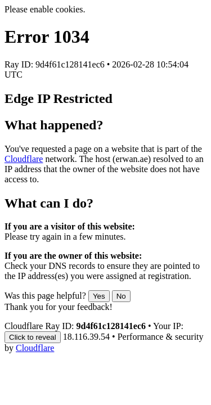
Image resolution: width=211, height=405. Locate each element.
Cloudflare (24, 159)
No (121, 296)
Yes (99, 296)
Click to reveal (32, 337)
